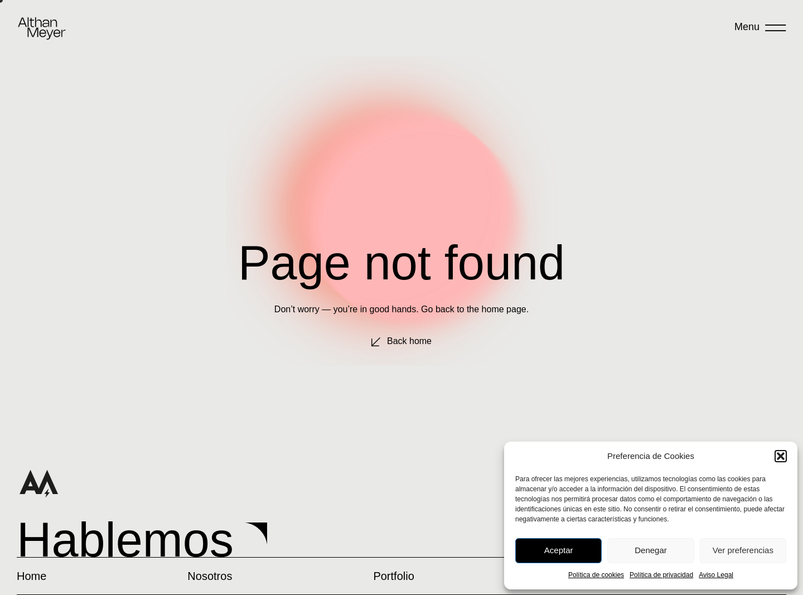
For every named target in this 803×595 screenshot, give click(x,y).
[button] (780, 456)
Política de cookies (596, 575)
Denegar (651, 550)
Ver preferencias (743, 550)
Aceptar (558, 550)
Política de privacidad (661, 575)
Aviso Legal (716, 575)
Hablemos (125, 540)
